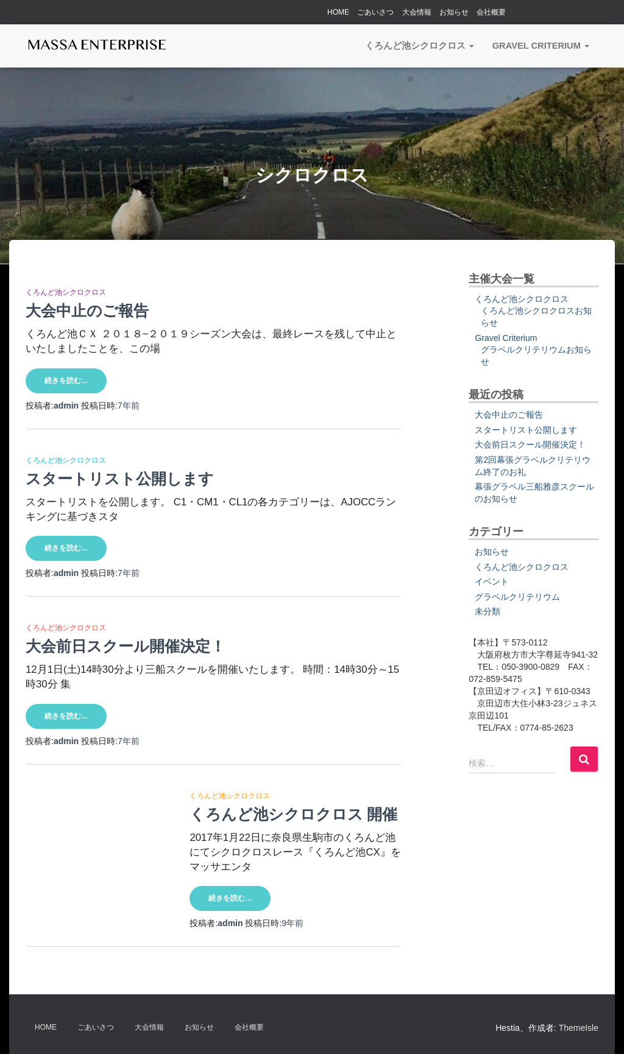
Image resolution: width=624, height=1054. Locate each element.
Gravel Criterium (540, 46)
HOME (338, 12)
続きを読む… (66, 380)
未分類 (487, 611)
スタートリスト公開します (120, 478)
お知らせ (454, 12)
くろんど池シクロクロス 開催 (293, 815)
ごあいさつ (375, 12)
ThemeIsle (578, 1028)
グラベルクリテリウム (517, 597)
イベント (492, 581)
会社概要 (491, 12)
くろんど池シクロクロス (419, 46)
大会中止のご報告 (87, 310)
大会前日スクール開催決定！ (125, 647)
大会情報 (416, 12)
